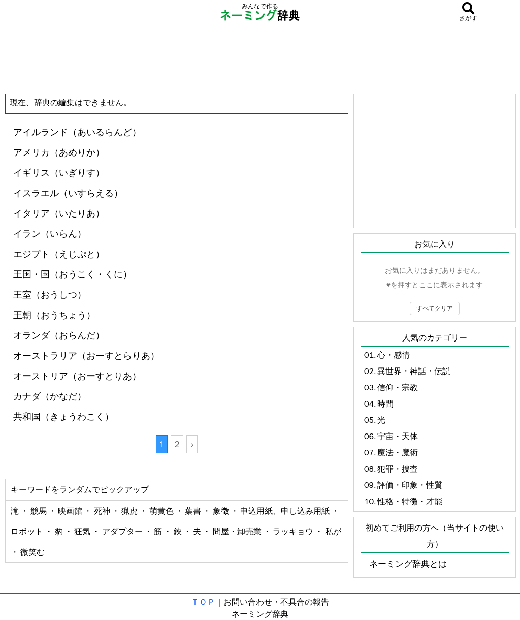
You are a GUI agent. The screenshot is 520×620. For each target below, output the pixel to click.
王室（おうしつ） (49, 294)
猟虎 (130, 511)
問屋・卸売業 (238, 531)
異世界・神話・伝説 (413, 371)
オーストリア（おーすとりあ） (77, 376)
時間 (385, 403)
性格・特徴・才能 (409, 501)
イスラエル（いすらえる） (68, 193)
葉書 (194, 511)
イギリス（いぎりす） (59, 172)
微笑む (32, 552)
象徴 (222, 511)
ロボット (28, 531)
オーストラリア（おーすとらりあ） (86, 355)
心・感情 (393, 355)
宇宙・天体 (397, 436)
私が (333, 531)
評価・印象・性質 (409, 485)
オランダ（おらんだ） (59, 335)
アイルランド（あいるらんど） (77, 132)
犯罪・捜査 (397, 468)
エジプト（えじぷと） (59, 254)
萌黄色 (162, 511)
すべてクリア (434, 308)
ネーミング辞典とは (408, 564)
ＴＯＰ (203, 602)
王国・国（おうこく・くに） (72, 274)
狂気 (83, 531)
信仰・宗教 (397, 387)
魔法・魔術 (397, 452)
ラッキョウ (294, 531)
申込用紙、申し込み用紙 (285, 511)
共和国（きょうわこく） (63, 416)
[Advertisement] (260, 58)
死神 (103, 511)
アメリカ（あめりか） (59, 152)
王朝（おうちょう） (54, 315)
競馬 (39, 511)
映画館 (71, 511)
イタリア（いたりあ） (59, 213)
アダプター (123, 531)
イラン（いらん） (49, 233)
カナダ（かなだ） (49, 396)
